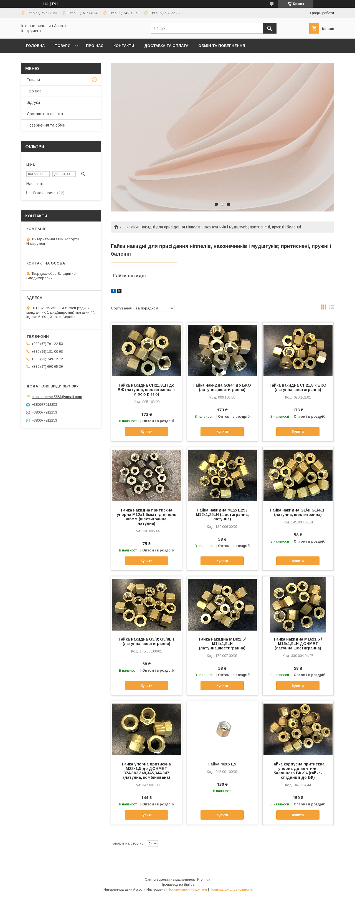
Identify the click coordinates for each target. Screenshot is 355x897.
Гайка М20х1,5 (222, 764)
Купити (146, 432)
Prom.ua (203, 879)
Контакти (123, 46)
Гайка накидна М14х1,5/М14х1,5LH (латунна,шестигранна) (222, 643)
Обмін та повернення (221, 46)
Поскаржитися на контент (187, 889)
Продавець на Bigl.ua (177, 884)
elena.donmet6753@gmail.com (57, 397)
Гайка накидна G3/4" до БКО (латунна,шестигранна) (222, 387)
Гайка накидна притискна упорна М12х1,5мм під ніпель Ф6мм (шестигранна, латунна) (146, 517)
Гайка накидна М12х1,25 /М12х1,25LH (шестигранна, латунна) (222, 514)
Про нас (94, 46)
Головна (35, 46)
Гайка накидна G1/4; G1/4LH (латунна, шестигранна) (298, 512)
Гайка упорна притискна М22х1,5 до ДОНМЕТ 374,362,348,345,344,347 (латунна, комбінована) (146, 771)
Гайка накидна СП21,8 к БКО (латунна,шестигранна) (298, 387)
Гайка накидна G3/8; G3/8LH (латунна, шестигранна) (146, 641)
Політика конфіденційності (231, 889)
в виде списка (331, 308)
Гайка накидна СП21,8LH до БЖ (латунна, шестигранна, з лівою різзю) (147, 389)
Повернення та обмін (46, 125)
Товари (62, 46)
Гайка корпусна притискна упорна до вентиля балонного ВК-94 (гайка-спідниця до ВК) (298, 771)
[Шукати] (270, 28)
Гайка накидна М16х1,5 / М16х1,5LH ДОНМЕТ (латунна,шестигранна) (298, 643)
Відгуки (33, 102)
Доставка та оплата (166, 46)
